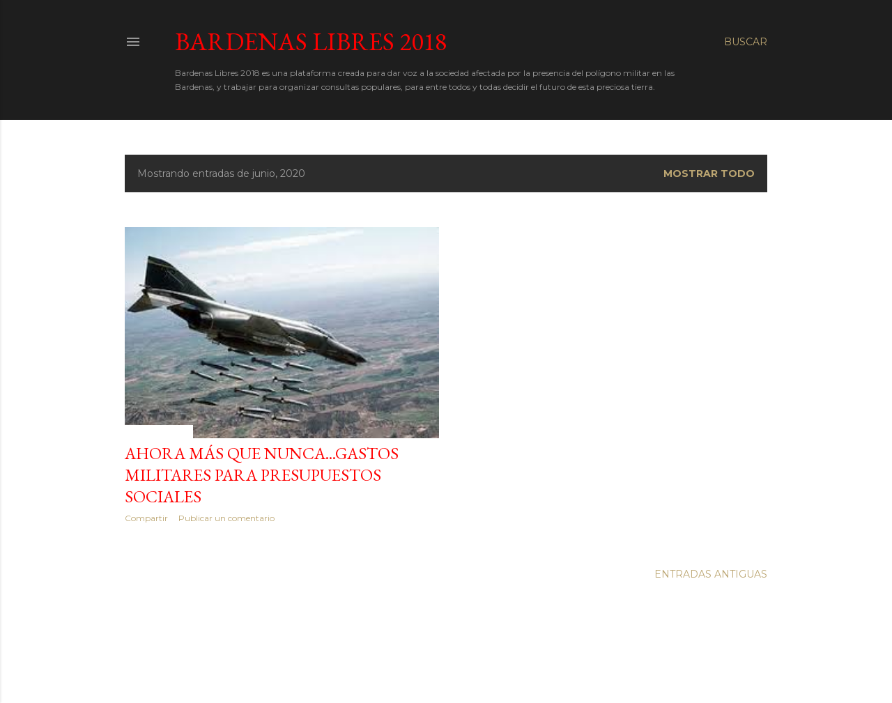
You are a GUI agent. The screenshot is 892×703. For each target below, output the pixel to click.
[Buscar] (745, 42)
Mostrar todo (709, 173)
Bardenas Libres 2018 (311, 41)
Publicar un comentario (226, 518)
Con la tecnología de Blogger (446, 659)
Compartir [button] (146, 518)
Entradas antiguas (710, 574)
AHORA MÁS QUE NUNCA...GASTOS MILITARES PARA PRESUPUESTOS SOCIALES (262, 474)
